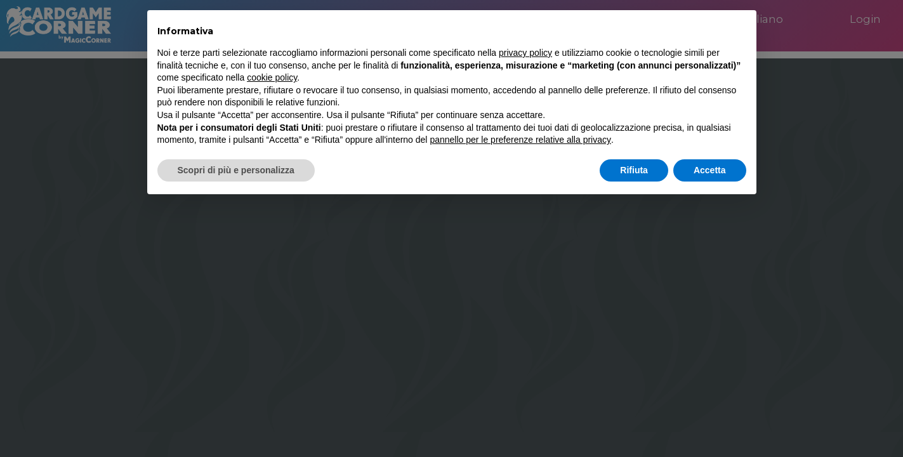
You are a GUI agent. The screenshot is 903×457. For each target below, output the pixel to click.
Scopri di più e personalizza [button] (236, 170)
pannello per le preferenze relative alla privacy (520, 140)
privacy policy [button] (525, 53)
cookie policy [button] (272, 77)
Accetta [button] (710, 170)
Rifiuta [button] (634, 170)
